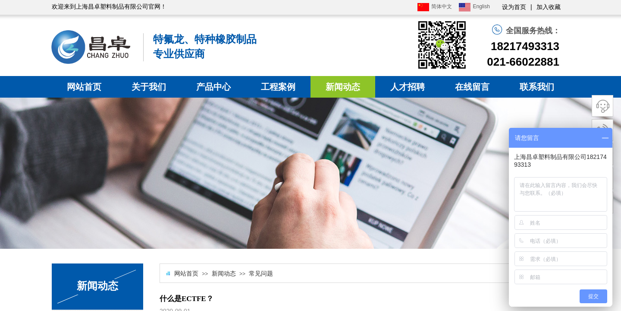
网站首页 (84, 87)
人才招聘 (407, 87)
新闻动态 (343, 87)
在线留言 (472, 87)
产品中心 (213, 87)
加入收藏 (548, 7)
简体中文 (434, 7)
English (474, 7)
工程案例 (278, 87)
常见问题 (261, 273)
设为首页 (514, 7)
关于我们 (149, 87)
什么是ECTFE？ (186, 299)
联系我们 (537, 87)
